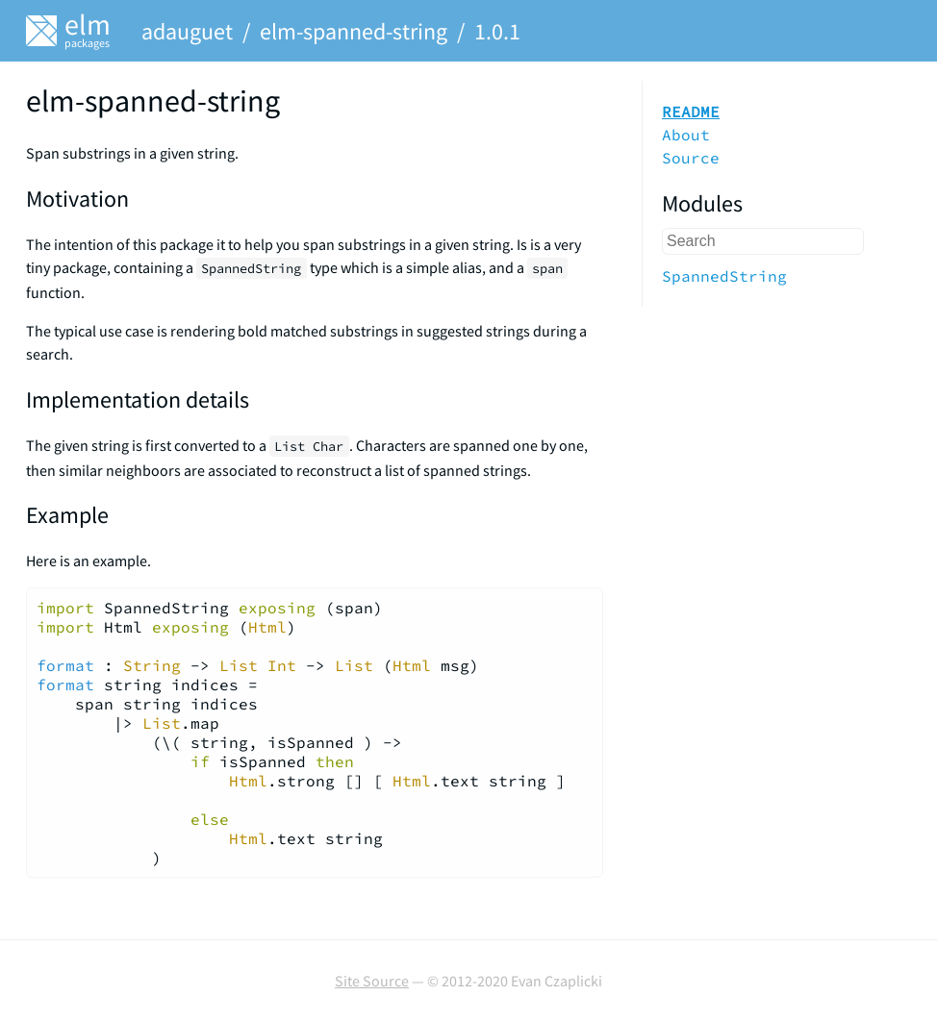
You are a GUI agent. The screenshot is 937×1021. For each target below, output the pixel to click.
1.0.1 (497, 31)
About (686, 134)
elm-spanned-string (353, 31)
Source (691, 157)
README (691, 111)
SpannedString (724, 276)
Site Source (372, 980)
